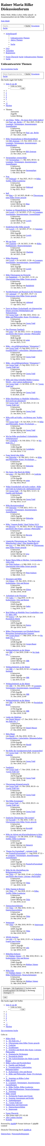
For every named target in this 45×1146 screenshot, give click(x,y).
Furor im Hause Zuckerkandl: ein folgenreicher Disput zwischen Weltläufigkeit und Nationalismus (24, 310)
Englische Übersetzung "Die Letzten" (20, 818)
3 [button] (6, 95)
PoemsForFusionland (17, 853)
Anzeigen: (14, 988)
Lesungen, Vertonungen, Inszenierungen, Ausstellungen (24, 213)
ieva (10, 545)
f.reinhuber (13, 441)
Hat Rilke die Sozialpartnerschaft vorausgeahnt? (24, 751)
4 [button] (6, 97)
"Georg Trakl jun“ (13, 367)
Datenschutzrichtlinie (14, 910)
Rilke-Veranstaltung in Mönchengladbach (22, 139)
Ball (7, 193)
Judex (11, 598)
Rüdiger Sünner (15, 956)
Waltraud (12, 179)
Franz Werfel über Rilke (15, 455)
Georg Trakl (13, 315)
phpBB (13, 1124)
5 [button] (6, 99)
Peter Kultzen (14, 564)
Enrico (11, 617)
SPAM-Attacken (12, 937)
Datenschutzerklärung (14, 906)
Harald (11, 736)
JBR (10, 652)
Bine (11, 195)
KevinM (12, 820)
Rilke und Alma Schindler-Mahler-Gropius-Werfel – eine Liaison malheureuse (22, 381)
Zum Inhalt (5, 21)
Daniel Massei (14, 719)
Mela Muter (10, 734)
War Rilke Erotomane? (14, 801)
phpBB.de (27, 1130)
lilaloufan (12, 457)
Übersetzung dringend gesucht (17, 784)
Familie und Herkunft (14, 493)
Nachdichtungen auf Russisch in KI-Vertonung (24, 292)
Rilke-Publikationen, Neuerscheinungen (24, 245)
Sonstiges (38, 229)
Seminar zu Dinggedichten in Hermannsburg (23, 210)
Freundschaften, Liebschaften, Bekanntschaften (24, 350)
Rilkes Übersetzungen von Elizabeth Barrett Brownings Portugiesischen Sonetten (23, 632)
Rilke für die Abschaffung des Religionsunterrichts (17, 871)
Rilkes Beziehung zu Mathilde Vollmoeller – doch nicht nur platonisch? (23, 400)
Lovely (12, 212)
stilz (10, 939)
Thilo (11, 874)
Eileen (11, 581)
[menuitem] (20, 38)
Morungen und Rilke (14, 579)
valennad (12, 294)
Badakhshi (13, 277)
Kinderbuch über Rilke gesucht (18, 227)
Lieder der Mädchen (13, 717)
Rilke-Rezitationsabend (15, 506)
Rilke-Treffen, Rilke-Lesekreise (23, 180)
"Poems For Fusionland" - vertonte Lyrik (21, 851)
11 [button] (7, 103)
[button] (11, 84)
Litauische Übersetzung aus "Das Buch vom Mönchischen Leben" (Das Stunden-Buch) (23, 542)
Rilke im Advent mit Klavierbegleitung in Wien (24, 834)
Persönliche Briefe (13, 619)
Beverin (12, 527)
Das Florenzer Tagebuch (15, 329)
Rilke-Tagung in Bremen (15, 889)
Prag (7, 177)
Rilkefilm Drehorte (13, 954)
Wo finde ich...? (12, 721)
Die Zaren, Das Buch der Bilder (18, 472)
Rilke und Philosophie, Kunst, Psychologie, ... (23, 317)
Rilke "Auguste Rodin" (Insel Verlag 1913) (22, 524)
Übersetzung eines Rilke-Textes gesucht (24, 196)
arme (11, 332)
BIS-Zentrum (14, 141)
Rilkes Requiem (12, 258)
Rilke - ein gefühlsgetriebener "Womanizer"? (23, 346)
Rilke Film (10, 971)
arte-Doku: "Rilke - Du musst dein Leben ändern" (25, 120)
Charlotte (12, 244)
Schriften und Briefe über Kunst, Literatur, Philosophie (23, 333)
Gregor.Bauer (14, 636)
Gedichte (37, 474)
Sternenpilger (14, 160)
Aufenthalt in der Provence (16, 596)
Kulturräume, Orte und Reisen (17, 583)
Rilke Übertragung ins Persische (18, 275)
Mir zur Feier (11, 241)
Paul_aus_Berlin (15, 122)
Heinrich (12, 837)
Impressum (10, 922)
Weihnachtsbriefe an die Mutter (18, 650)
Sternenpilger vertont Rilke (16, 158)
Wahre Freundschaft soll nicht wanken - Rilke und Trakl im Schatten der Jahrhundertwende (23, 488)
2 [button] (6, 93)
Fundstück (10, 767)
